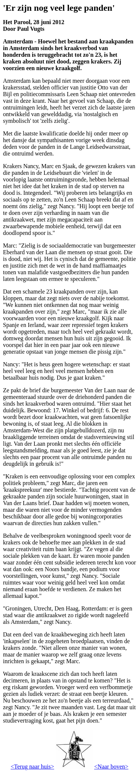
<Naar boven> (111, 766)
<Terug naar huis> (32, 766)
